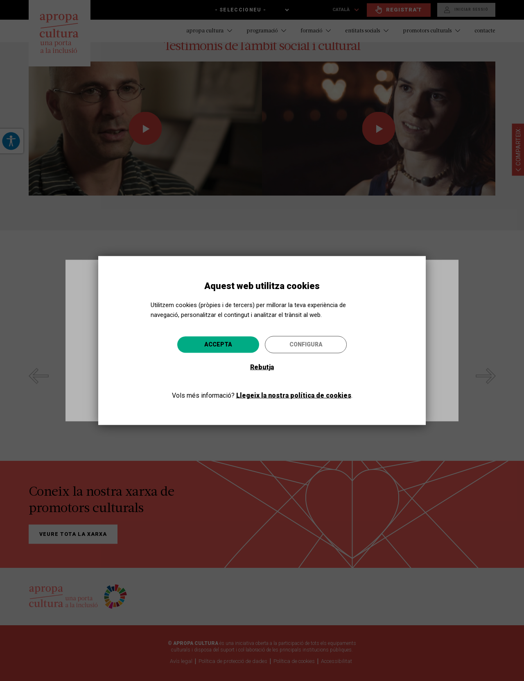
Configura (306, 344)
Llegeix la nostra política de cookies (293, 395)
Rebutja (262, 367)
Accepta (218, 344)
